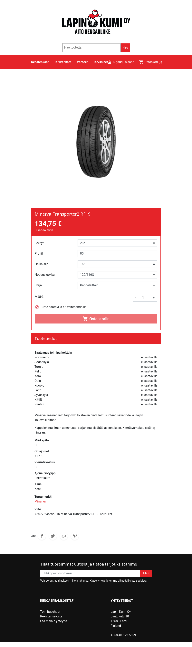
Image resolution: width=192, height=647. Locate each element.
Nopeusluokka (45, 275)
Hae (125, 47)
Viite (37, 509)
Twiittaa (53, 536)
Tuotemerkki (43, 497)
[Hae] (91, 47)
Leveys (39, 243)
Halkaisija (41, 264)
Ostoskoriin (96, 319)
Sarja (38, 285)
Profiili (39, 253)
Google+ (64, 536)
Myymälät (47, 630)
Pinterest (75, 536)
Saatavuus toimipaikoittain (53, 352)
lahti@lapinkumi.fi (123, 640)
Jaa (42, 536)
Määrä (39, 297)
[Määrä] (144, 297)
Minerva (40, 501)
